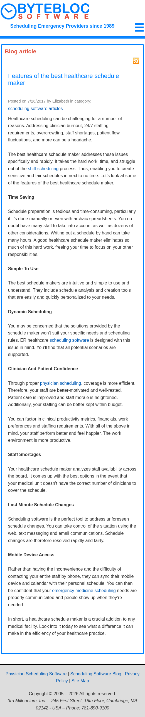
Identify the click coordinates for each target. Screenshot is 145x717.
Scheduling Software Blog (95, 673)
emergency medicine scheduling (84, 590)
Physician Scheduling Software (36, 673)
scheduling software (69, 340)
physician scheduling (60, 383)
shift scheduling (43, 168)
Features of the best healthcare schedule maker (63, 79)
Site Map (80, 680)
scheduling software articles (35, 108)
